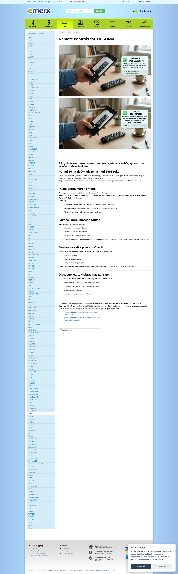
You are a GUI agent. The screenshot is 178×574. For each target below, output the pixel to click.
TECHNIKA (32, 441)
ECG (30, 135)
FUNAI (30, 154)
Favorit (30, 143)
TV (69, 32)
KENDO (31, 227)
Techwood (32, 450)
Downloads (66, 548)
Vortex (30, 511)
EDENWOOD (33, 138)
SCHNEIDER (33, 391)
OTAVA (30, 322)
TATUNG (31, 430)
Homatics (31, 196)
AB (29, 40)
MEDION (31, 269)
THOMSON (32, 469)
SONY (30, 416)
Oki (29, 305)
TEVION (31, 467)
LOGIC (30, 246)
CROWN (31, 107)
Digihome (31, 127)
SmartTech (32, 411)
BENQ (30, 85)
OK (29, 299)
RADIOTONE (33, 361)
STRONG (31, 419)
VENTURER (32, 500)
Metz (30, 272)
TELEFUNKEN (33, 453)
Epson (30, 141)
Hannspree (32, 177)
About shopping (44, 2)
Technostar (32, 447)
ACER (30, 43)
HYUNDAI (32, 205)
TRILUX (31, 481)
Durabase (31, 129)
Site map (65, 551)
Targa (30, 427)
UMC (30, 489)
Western (31, 517)
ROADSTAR (32, 363)
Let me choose (157, 559)
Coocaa (31, 104)
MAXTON (31, 266)
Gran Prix (31, 168)
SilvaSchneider (33, 397)
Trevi (30, 478)
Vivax (30, 508)
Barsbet (31, 74)
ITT (29, 219)
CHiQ (30, 210)
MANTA (31, 258)
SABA (30, 366)
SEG (30, 377)
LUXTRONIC (33, 255)
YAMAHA (31, 525)
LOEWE (31, 244)
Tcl (29, 433)
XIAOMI (31, 519)
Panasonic (68, 320)
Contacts (34, 548)
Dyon (30, 132)
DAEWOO (32, 110)
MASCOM (32, 260)
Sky (29, 402)
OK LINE (31, 302)
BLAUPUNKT (33, 88)
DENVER (31, 121)
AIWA (30, 51)
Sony (74, 320)
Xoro (30, 522)
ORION (31, 319)
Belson (30, 82)
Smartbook (32, 408)
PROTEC (31, 355)
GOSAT (31, 166)
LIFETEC (31, 238)
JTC (29, 221)
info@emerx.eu (77, 2)
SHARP (31, 386)
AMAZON (31, 63)
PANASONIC (33, 333)
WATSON (31, 514)
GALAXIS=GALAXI (35, 157)
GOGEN (31, 160)
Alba (30, 60)
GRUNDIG (32, 171)
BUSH (30, 99)
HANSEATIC (32, 180)
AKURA (31, 57)
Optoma (31, 313)
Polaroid (31, 341)
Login (126, 2)
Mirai (30, 274)
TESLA (30, 455)
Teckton (31, 436)
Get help (58, 2)
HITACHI (31, 193)
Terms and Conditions (38, 553)
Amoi (30, 65)
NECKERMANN (34, 288)
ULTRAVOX (32, 486)
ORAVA (31, 316)
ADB (30, 46)
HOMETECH (33, 199)
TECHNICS (32, 439)
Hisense (31, 191)
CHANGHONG (33, 207)
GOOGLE (31, 163)
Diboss (30, 124)
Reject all (162, 566)
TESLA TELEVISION (35, 464)
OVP (30, 327)
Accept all (141, 566)
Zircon (30, 528)
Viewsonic (32, 506)
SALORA (31, 369)
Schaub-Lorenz (33, 389)
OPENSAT (32, 308)
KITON (30, 230)
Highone (31, 188)
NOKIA (30, 291)
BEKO (30, 76)
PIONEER (32, 338)
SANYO (31, 375)
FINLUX (31, 152)
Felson (30, 146)
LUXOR (31, 252)
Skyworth (31, 405)
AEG (30, 49)
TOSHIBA (31, 472)
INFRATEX (32, 216)
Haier (30, 174)
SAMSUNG (32, 372)
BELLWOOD (32, 79)
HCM (30, 182)
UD (29, 483)
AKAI (30, 54)
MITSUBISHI (33, 277)
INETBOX (31, 213)
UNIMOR (31, 492)
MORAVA (31, 280)
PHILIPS (31, 336)
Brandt (30, 93)
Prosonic (31, 352)
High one (31, 185)
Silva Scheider (33, 394)
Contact (32, 2)
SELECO (31, 380)
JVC (78, 320)
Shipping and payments (39, 555)
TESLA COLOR (34, 458)
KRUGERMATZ (34, 233)
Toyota (30, 475)
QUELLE (31, 358)
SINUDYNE (32, 400)
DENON (31, 118)
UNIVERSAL (33, 494)
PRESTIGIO (32, 347)
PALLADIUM (32, 330)
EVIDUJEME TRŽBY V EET (106, 570)
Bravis (30, 96)
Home (61, 32)
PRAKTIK (31, 344)
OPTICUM (32, 310)
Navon (30, 283)
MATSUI (31, 263)
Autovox (31, 71)
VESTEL (31, 503)
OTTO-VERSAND (34, 324)
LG (29, 235)
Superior (31, 425)
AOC (30, 68)
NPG (30, 297)
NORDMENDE (33, 294)
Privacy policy (36, 551)
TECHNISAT (32, 444)
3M (29, 37)
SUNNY (31, 422)
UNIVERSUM (33, 497)
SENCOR (31, 383)
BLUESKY (32, 90)
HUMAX (31, 202)
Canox (30, 102)
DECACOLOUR (34, 113)
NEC (30, 285)
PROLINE (31, 350)
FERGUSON (33, 149)
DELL (30, 116)
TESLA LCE (32, 461)
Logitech (31, 249)
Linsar (30, 241)
